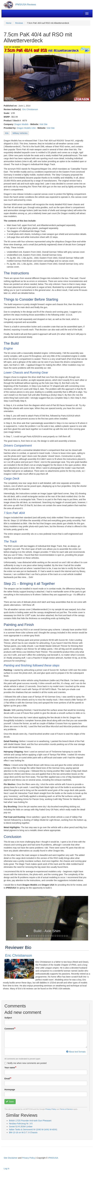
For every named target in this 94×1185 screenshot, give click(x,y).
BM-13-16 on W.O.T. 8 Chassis (23, 1132)
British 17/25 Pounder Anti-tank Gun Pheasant (30, 1120)
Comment (9, 1028)
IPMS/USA (53, 1158)
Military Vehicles (20, 133)
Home (8, 23)
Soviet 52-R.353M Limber (21, 1126)
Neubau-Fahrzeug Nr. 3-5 (21, 1123)
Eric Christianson (30, 109)
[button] (12, 918)
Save (10, 1101)
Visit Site (43, 124)
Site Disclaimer (10, 1158)
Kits (6, 133)
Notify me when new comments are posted (25, 1063)
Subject (8, 1017)
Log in (6, 1168)
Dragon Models (21, 124)
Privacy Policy (50, 1109)
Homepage (9, 1089)
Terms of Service (66, 1109)
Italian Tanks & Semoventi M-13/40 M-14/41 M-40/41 (33, 1129)
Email (7, 1078)
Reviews (19, 23)
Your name (9, 1067)
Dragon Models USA (26, 128)
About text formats (76, 1051)
